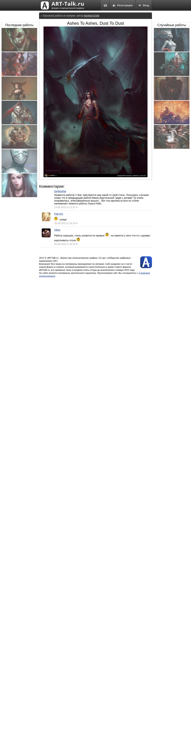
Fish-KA (58, 213)
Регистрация (123, 5)
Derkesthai (60, 191)
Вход (143, 5)
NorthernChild (91, 15)
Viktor (57, 229)
